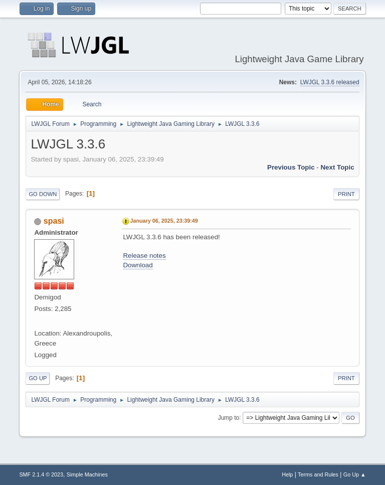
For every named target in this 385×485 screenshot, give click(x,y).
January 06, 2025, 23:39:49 (164, 221)
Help (287, 474)
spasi (54, 221)
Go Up (38, 378)
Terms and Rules (318, 474)
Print (346, 194)
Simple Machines (87, 474)
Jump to (229, 417)
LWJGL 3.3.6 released (329, 82)
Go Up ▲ (354, 474)
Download (137, 265)
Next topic (337, 167)
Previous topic (291, 167)
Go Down (43, 194)
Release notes (144, 255)
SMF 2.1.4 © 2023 (41, 474)
